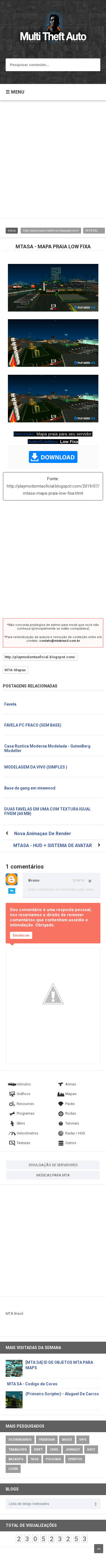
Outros (66, 1143)
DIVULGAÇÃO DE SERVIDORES (53, 1165)
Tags (35, 1459)
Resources (21, 1104)
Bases (67, 1439)
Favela (10, 704)
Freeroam (47, 1439)
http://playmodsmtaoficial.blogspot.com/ (51, 230)
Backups (15, 1459)
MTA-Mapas (94, 230)
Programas (21, 1113)
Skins (16, 1123)
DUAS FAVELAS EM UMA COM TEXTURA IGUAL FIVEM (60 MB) (47, 811)
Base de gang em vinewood (29, 788)
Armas (66, 1084)
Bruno (33, 880)
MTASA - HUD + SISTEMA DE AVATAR (52, 845)
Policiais (53, 1459)
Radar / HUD (70, 1133)
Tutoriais (67, 1123)
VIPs (82, 1439)
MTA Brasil (14, 1313)
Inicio (12, 230)
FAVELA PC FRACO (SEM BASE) (32, 725)
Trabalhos (17, 1449)
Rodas (66, 1113)
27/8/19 (78, 880)
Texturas (19, 1143)
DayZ (91, 1449)
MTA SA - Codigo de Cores (32, 1384)
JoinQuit (73, 1449)
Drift (38, 1449)
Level (54, 1449)
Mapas (66, 1094)
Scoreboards (20, 1439)
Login (13, 1469)
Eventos (75, 1459)
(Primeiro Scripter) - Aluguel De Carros (62, 1394)
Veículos (19, 1084)
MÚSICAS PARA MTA (53, 1175)
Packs (65, 1104)
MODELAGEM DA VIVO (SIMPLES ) (35, 767)
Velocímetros (23, 1133)
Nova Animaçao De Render (42, 833)
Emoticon (21, 935)
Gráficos (19, 1094)
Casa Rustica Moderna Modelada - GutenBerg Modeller (47, 748)
